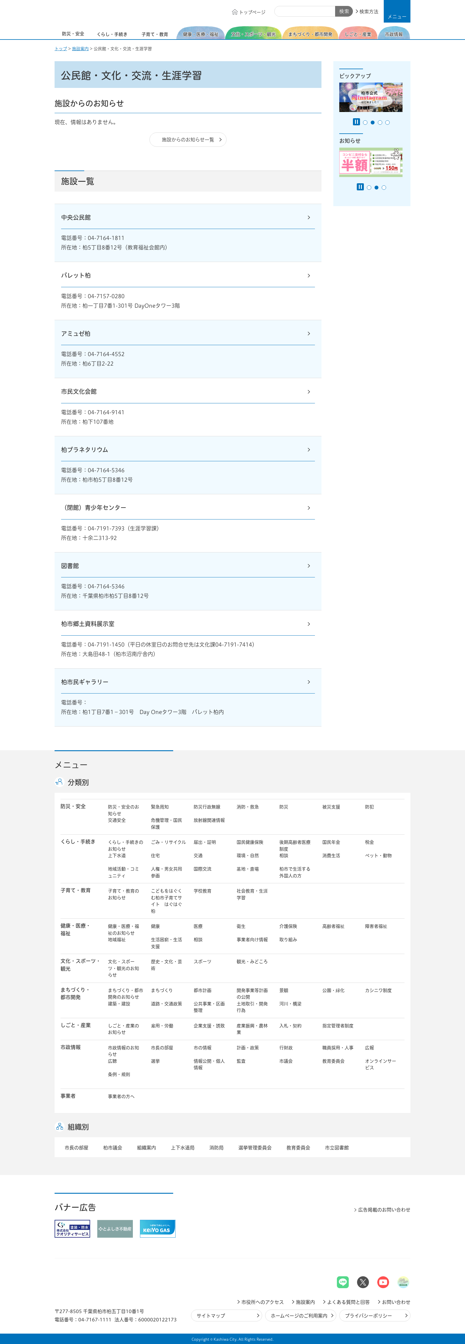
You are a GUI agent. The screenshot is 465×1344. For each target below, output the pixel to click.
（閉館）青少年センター (93, 508)
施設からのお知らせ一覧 (188, 139)
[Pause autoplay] (356, 122)
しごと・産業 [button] (75, 1025)
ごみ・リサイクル (168, 842)
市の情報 (202, 1047)
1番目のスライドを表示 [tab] (365, 122)
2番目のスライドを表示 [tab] (372, 122)
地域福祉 (117, 939)
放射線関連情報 (209, 820)
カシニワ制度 (378, 990)
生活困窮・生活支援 (166, 943)
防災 (283, 807)
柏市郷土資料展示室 (87, 624)
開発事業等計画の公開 (252, 993)
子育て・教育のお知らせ (123, 894)
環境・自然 (248, 855)
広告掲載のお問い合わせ (384, 1209)
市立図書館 (337, 1147)
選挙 (155, 1061)
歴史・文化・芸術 (166, 965)
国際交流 (202, 869)
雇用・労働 (162, 1026)
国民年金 (331, 842)
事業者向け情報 (252, 939)
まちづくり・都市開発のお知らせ (125, 993)
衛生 (241, 926)
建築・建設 (119, 1004)
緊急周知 (160, 807)
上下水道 (117, 855)
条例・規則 (119, 1074)
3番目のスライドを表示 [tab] (380, 122)
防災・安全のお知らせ (123, 810)
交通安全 (117, 820)
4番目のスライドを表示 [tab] (387, 122)
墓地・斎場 (248, 869)
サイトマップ (211, 1315)
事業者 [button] (68, 1095)
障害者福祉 (376, 926)
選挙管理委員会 (255, 1147)
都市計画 (202, 990)
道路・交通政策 (166, 1004)
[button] (397, 11)
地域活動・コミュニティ (123, 872)
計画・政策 (248, 1047)
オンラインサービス (380, 1064)
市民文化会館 (79, 391)
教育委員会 (333, 1061)
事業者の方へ (121, 1096)
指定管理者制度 (337, 1026)
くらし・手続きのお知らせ (125, 845)
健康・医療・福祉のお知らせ (123, 929)
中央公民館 (76, 217)
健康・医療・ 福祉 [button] (75, 929)
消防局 (216, 1147)
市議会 (286, 1061)
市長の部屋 (162, 1047)
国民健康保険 (250, 842)
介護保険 (288, 926)
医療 (198, 926)
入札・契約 (290, 1026)
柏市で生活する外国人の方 (294, 872)
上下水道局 (183, 1147)
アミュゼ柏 (75, 334)
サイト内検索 (281, 12)
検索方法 (368, 11)
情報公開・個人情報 (209, 1064)
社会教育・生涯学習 (252, 894)
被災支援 (331, 807)
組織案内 (146, 1147)
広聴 (112, 1061)
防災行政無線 (207, 807)
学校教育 (202, 891)
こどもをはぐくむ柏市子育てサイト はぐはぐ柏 (166, 901)
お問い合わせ (396, 1302)
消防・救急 (248, 807)
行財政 (286, 1047)
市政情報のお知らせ (123, 1051)
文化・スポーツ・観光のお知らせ (123, 968)
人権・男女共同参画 (166, 872)
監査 (241, 1061)
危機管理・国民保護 (166, 823)
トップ (61, 49)
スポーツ (202, 961)
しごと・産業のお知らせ (123, 1029)
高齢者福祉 (333, 926)
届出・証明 (205, 842)
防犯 (369, 807)
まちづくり (162, 990)
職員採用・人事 (337, 1047)
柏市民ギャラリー (85, 682)
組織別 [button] (78, 1126)
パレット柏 (76, 275)
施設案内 (80, 49)
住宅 (155, 855)
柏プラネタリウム (84, 450)
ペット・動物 (378, 855)
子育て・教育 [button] (75, 890)
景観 (283, 990)
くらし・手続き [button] (77, 841)
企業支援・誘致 (209, 1026)
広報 (369, 1047)
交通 (198, 855)
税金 (369, 842)
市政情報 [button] (70, 1047)
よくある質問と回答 (348, 1302)
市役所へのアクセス (262, 1302)
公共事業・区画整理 (209, 1007)
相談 (283, 855)
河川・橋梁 (290, 1004)
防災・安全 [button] (73, 806)
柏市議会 (112, 1147)
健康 (155, 926)
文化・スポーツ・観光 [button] (80, 964)
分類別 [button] (78, 782)
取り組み (288, 939)
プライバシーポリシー (368, 1315)
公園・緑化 (333, 990)
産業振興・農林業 (252, 1029)
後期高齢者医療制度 (294, 845)
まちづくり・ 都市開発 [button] (75, 993)
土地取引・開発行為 (252, 1007)
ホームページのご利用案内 (299, 1315)
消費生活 (331, 855)
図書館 (70, 566)
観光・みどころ (252, 961)
